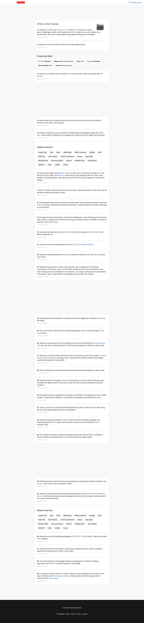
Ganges (40, 76)
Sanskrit (69, 160)
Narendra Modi (43, 160)
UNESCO (41, 165)
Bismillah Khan (80, 160)
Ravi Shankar (92, 160)
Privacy (78, 614)
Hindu (74, 32)
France (65, 165)
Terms (73, 614)
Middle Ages (67, 152)
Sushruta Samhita (57, 160)
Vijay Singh (89, 156)
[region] (72, 12)
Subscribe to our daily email (72, 608)
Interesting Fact (63, 61)
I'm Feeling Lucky (134, 2)
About (68, 614)
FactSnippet (61, 614)
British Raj (41, 156)
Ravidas (92, 152)
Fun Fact (44, 61)
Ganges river (61, 30)
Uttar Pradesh (52, 156)
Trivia (45, 65)
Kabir (99, 152)
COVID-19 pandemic (67, 156)
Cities (49, 165)
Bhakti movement (80, 152)
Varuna (79, 156)
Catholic (57, 165)
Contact (84, 614)
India (77, 30)
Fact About (93, 61)
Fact (80, 61)
